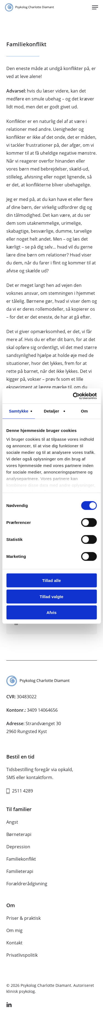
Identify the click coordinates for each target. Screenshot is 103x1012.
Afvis (51, 612)
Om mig (14, 930)
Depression (18, 847)
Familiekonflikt (21, 859)
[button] (95, 7)
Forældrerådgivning (26, 884)
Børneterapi (18, 834)
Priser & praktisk (23, 918)
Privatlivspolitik (22, 955)
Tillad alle (51, 580)
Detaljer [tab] (51, 411)
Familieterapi (19, 871)
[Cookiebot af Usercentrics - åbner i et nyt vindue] (73, 395)
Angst (12, 822)
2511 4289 (22, 791)
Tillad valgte (51, 596)
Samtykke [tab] (18, 411)
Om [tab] (84, 411)
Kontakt (14, 943)
